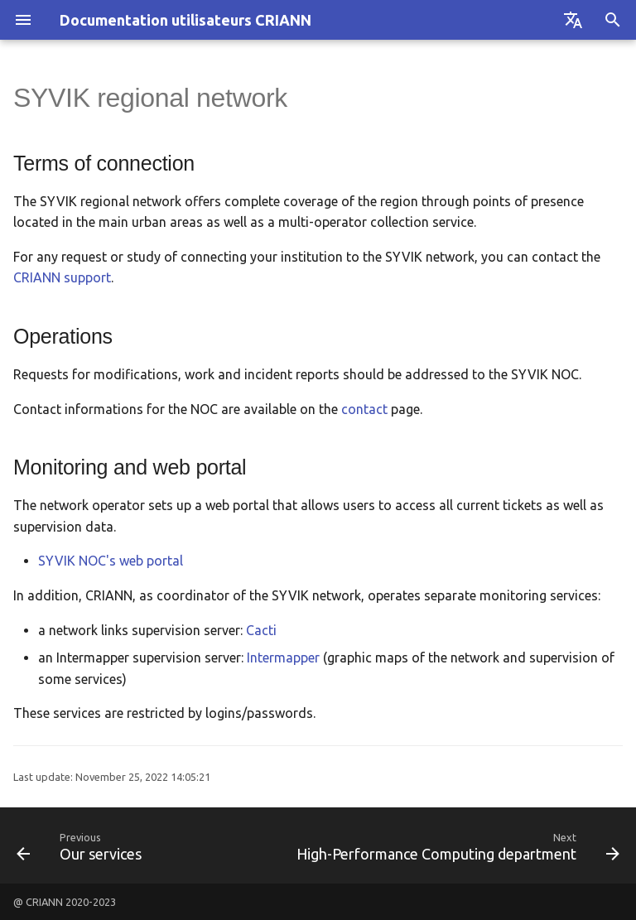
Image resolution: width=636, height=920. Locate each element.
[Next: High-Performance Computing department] (456, 845)
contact (364, 409)
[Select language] (573, 19)
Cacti (261, 630)
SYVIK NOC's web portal (110, 560)
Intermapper (283, 657)
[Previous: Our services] (81, 845)
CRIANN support (62, 277)
